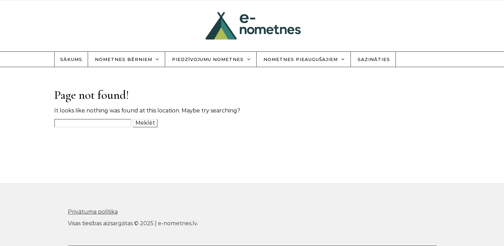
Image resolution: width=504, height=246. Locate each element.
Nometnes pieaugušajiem (300, 59)
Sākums (71, 59)
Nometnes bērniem (123, 59)
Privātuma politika (93, 212)
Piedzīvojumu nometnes (208, 59)
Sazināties (374, 59)
